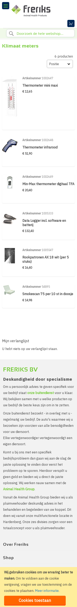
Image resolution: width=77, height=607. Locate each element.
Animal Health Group (18, 489)
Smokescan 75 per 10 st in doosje (47, 294)
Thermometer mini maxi (40, 85)
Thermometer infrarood (39, 147)
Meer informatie (47, 591)
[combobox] (40, 33)
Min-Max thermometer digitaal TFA (48, 184)
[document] (38, 587)
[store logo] (39, 9)
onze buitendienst (40, 393)
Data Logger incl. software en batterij (44, 223)
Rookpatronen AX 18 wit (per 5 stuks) (45, 259)
